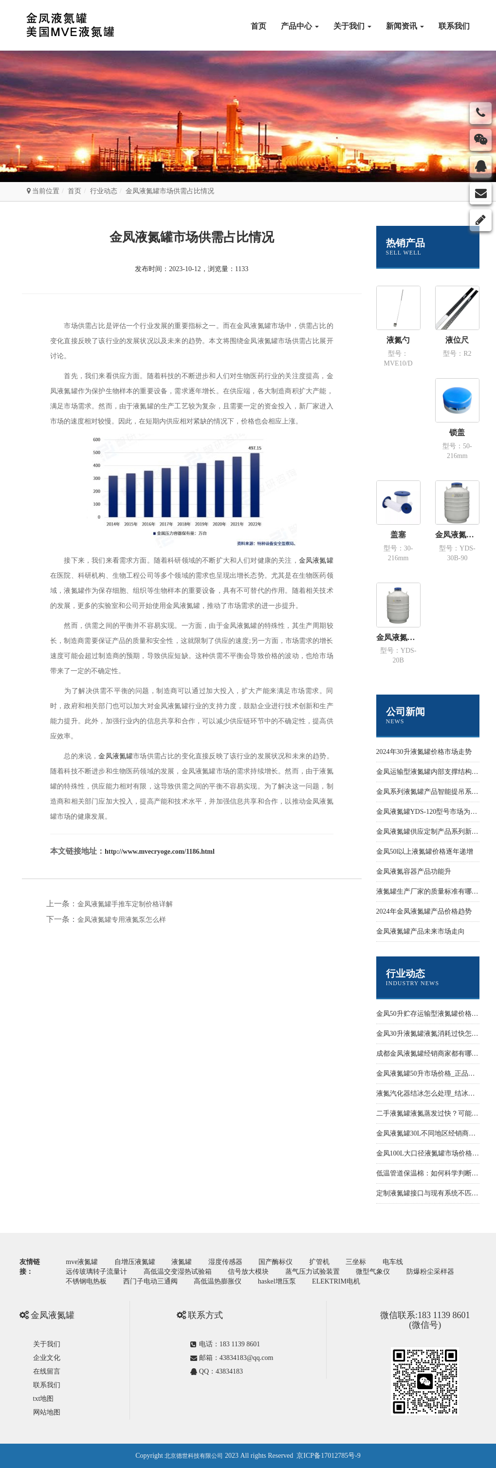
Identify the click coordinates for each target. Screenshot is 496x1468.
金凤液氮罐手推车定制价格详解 (125, 904)
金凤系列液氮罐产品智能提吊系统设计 (434, 791)
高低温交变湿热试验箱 (178, 1271)
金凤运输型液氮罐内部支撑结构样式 (430, 771)
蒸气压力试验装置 (312, 1271)
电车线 (393, 1262)
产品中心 (300, 26)
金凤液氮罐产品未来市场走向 (420, 931)
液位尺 (457, 340)
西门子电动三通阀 (150, 1281)
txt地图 (43, 1398)
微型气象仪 (373, 1271)
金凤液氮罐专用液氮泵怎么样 (121, 919)
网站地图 (46, 1412)
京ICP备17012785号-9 (328, 1455)
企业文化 (46, 1357)
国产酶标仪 (275, 1262)
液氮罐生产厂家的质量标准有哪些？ (430, 891)
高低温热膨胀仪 (217, 1281)
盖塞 (398, 535)
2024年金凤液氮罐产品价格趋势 (424, 911)
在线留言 (46, 1371)
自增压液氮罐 (134, 1262)
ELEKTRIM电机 (336, 1281)
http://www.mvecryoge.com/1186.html (160, 851)
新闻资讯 (405, 26)
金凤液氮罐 (316, 560)
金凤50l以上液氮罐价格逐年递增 (425, 851)
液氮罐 (181, 1262)
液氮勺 (398, 340)
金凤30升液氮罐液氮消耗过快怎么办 (430, 1033)
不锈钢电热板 (86, 1281)
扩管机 (319, 1262)
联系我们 (454, 26)
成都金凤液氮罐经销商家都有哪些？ (430, 1053)
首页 (258, 26)
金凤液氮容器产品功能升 (413, 871)
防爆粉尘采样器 (430, 1271)
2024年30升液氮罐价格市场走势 (424, 751)
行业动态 (103, 191)
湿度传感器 (225, 1262)
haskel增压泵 (277, 1281)
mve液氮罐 (82, 1262)
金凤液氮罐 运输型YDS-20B (398, 637)
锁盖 (457, 432)
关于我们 (352, 26)
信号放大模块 (248, 1271)
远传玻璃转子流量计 (96, 1271)
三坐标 (356, 1262)
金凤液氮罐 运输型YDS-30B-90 (457, 535)
